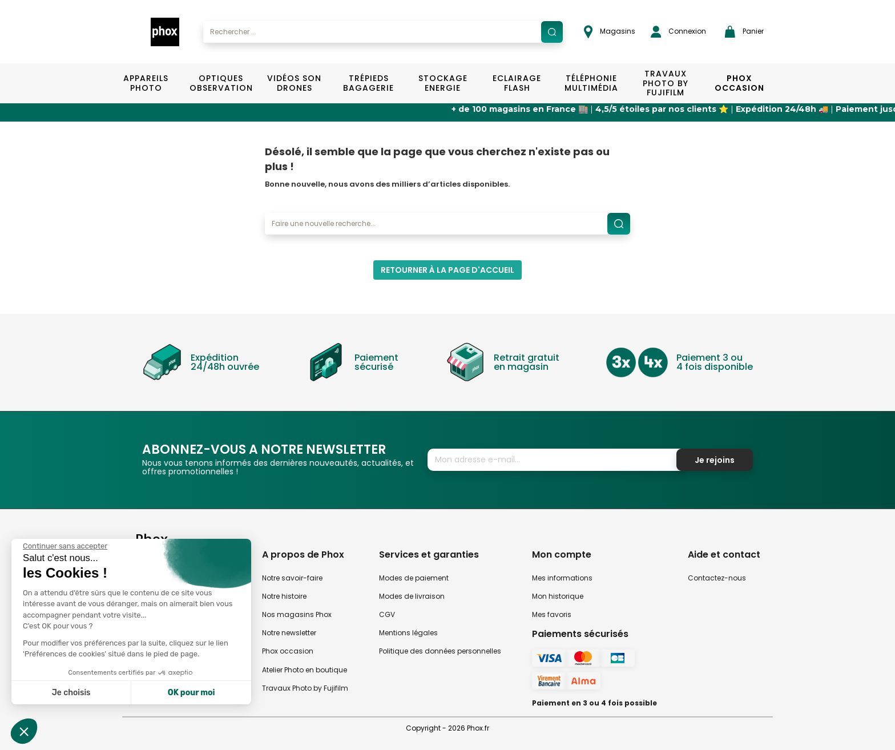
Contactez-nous (717, 578)
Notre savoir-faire (292, 578)
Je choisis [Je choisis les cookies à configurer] (71, 692)
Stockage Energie (442, 83)
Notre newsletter (289, 633)
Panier (744, 32)
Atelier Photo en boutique (304, 670)
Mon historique (557, 596)
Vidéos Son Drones (294, 83)
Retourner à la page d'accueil (447, 270)
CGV (387, 614)
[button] (24, 731)
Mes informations (562, 578)
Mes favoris (551, 614)
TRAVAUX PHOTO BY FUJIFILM (665, 83)
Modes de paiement (414, 578)
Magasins (609, 31)
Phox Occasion (739, 83)
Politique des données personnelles (440, 651)
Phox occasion (287, 651)
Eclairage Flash (517, 83)
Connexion (678, 32)
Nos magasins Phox (297, 614)
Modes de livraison (412, 596)
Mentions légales (408, 633)
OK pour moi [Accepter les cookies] (191, 692)
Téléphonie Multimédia (591, 83)
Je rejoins (715, 460)
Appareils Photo (145, 83)
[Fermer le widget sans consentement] (65, 546)
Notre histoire (284, 596)
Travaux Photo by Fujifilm (305, 688)
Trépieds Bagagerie (368, 83)
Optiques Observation (221, 83)
